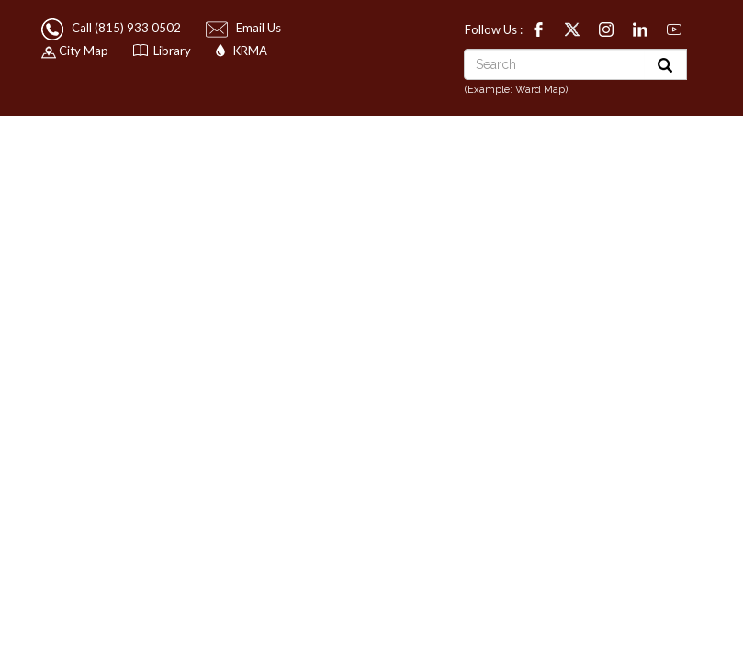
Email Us (245, 27)
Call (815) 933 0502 (112, 27)
